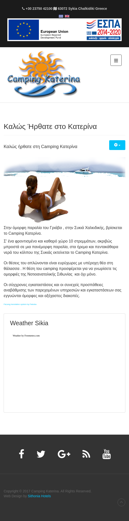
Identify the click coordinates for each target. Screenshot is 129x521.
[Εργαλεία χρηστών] (117, 145)
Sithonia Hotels (39, 496)
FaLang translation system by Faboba (20, 304)
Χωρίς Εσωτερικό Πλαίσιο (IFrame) (64, 368)
